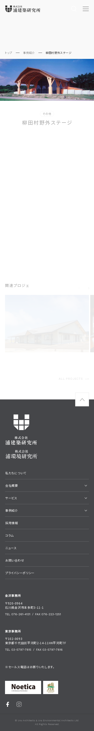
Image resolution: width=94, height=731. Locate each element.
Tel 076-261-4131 (17, 614)
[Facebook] (7, 704)
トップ (8, 53)
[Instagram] (19, 704)
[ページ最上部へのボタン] (82, 399)
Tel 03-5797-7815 (18, 649)
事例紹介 (29, 53)
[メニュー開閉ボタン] (85, 8)
